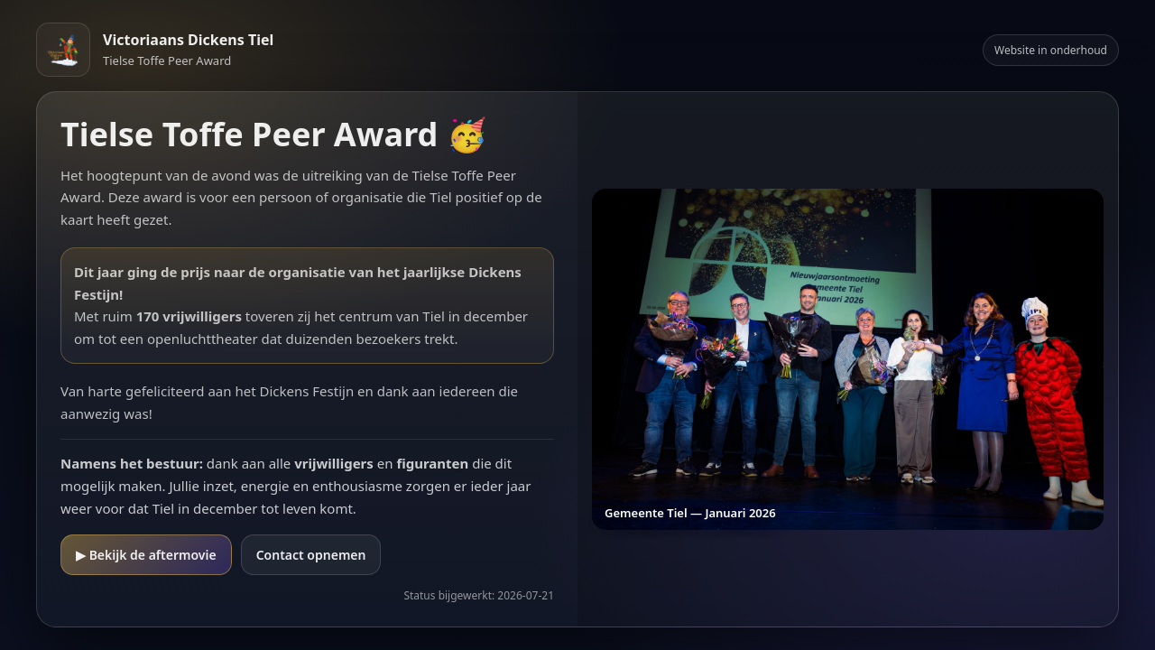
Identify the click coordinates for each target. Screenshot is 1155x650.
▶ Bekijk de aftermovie (146, 554)
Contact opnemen (311, 554)
